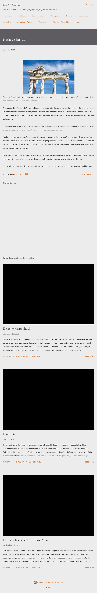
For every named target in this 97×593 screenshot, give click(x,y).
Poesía (68, 16)
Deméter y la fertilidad (16, 328)
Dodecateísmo (36, 16)
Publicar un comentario (28, 356)
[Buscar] (86, 4)
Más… (78, 22)
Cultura (20, 16)
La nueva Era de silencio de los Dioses (25, 540)
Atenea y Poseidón (61, 22)
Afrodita (7, 22)
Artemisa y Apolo (24, 22)
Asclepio (42, 22)
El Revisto (11, 5)
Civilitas (6, 16)
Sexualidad (82, 16)
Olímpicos (53, 16)
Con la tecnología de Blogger (48, 582)
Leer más (89, 356)
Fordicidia (9, 434)
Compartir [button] (85, 174)
